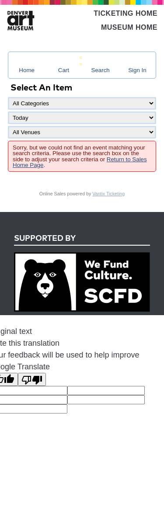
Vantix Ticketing (108, 193)
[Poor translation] (32, 379)
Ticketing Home (125, 13)
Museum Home (129, 27)
